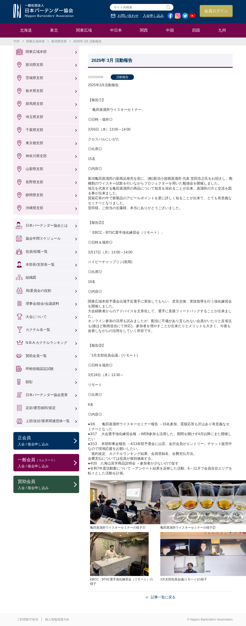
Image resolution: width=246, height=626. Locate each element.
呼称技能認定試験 (40, 369)
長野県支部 (34, 182)
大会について (36, 317)
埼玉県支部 (34, 117)
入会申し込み (153, 16)
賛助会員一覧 (36, 356)
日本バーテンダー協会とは (47, 225)
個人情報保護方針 (57, 619)
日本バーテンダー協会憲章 (47, 395)
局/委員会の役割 (38, 290)
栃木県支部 (34, 91)
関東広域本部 (35, 41)
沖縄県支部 (34, 208)
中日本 (116, 30)
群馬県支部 (34, 104)
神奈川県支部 (36, 156)
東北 (54, 30)
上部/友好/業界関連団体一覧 (48, 421)
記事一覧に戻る (163, 597)
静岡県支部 (34, 195)
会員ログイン (216, 11)
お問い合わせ (128, 16)
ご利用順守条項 (27, 619)
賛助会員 (48, 484)
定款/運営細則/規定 (41, 408)
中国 (170, 30)
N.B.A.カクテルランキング (46, 342)
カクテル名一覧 (38, 330)
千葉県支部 (34, 130)
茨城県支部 (34, 78)
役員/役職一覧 (37, 251)
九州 (222, 30)
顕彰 (29, 382)
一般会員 (48, 463)
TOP (16, 41)
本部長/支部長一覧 (40, 264)
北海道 (26, 30)
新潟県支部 (59, 41)
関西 (144, 30)
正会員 (48, 441)
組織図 (31, 277)
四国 (196, 30)
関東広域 (84, 30)
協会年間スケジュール (43, 238)
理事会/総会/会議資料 (42, 303)
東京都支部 (34, 143)
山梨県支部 (34, 169)
